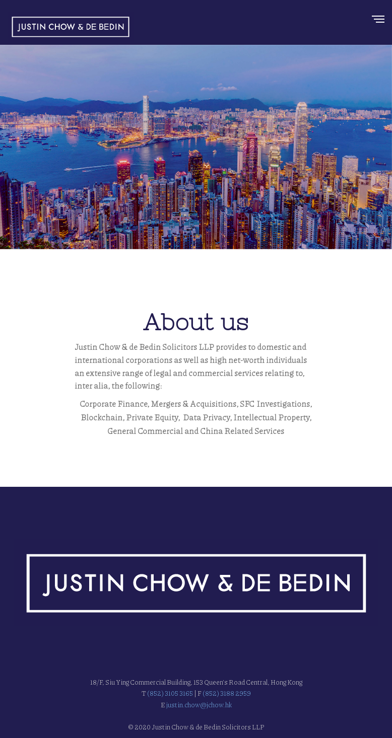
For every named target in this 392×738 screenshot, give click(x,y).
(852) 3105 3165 (170, 693)
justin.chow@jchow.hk (198, 704)
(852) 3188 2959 (227, 693)
